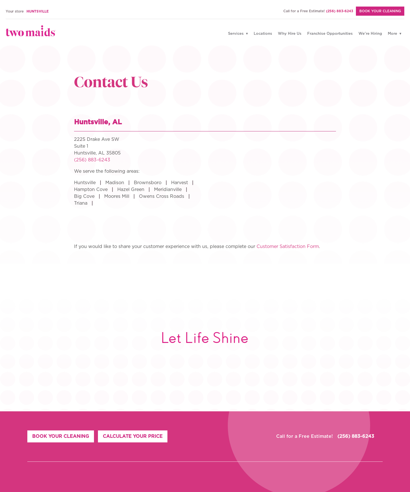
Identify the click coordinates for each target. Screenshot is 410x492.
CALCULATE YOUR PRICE (133, 436)
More (393, 34)
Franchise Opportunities (330, 34)
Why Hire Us (290, 34)
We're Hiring (370, 34)
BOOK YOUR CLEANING (60, 436)
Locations (263, 34)
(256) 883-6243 (339, 11)
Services (236, 34)
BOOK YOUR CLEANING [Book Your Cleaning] (380, 11)
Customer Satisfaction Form (288, 246)
